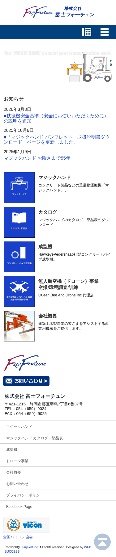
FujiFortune (30, 547)
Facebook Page (19, 507)
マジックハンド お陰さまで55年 (37, 158)
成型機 (45, 246)
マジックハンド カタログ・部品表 (34, 438)
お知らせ (14, 99)
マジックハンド (54, 177)
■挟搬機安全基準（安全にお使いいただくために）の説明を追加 (56, 118)
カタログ (47, 212)
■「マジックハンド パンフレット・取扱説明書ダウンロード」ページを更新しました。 (57, 139)
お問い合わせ (17, 484)
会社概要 (47, 315)
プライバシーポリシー (24, 495)
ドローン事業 (17, 461)
